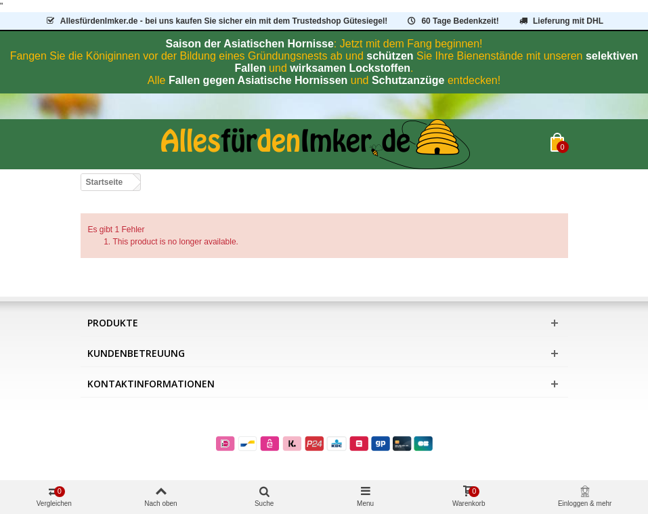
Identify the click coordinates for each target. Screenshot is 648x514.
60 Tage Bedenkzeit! (452, 21)
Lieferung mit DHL (560, 21)
